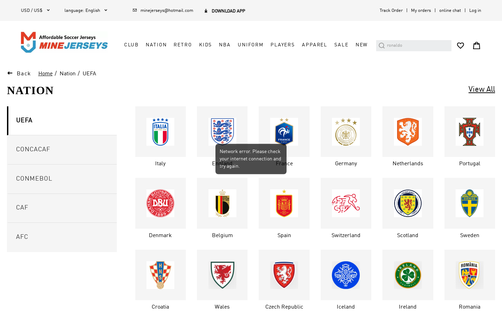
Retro (183, 45)
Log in (475, 10)
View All (482, 89)
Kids (205, 45)
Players (283, 45)
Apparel (314, 45)
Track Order (391, 10)
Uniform (251, 45)
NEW (362, 45)
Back (24, 74)
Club (131, 45)
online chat (450, 10)
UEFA (89, 74)
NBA (225, 45)
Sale (341, 45)
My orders (421, 10)
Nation (156, 45)
